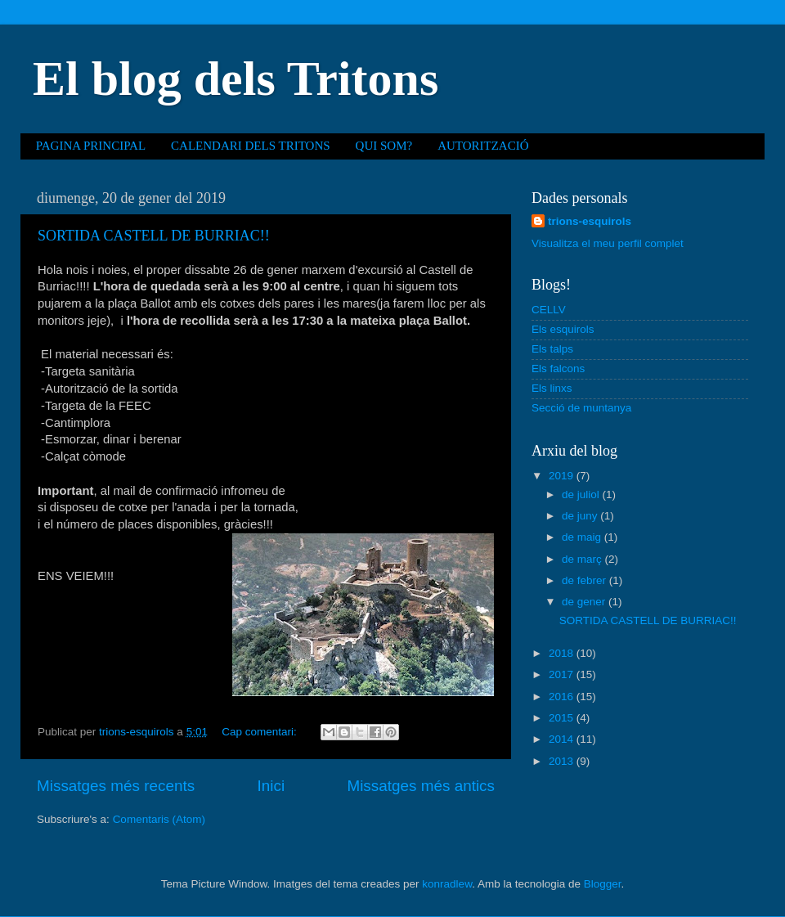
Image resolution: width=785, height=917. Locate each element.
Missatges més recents (116, 785)
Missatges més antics (421, 785)
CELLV (549, 309)
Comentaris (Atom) (159, 819)
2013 (562, 761)
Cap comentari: (260, 732)
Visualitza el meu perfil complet (608, 243)
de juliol (582, 494)
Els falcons (558, 368)
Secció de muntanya (581, 408)
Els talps (552, 349)
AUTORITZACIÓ (482, 145)
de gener (585, 602)
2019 (562, 476)
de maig (583, 537)
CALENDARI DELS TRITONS (250, 145)
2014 (562, 739)
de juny (581, 516)
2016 (562, 696)
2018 (562, 653)
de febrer (585, 580)
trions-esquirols (589, 221)
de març (583, 559)
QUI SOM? (384, 145)
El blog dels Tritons (235, 79)
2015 (562, 718)
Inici (271, 785)
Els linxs (552, 388)
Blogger (602, 884)
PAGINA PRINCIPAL (91, 145)
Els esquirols (563, 329)
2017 (562, 674)
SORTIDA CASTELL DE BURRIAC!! (154, 235)
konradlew (447, 884)
